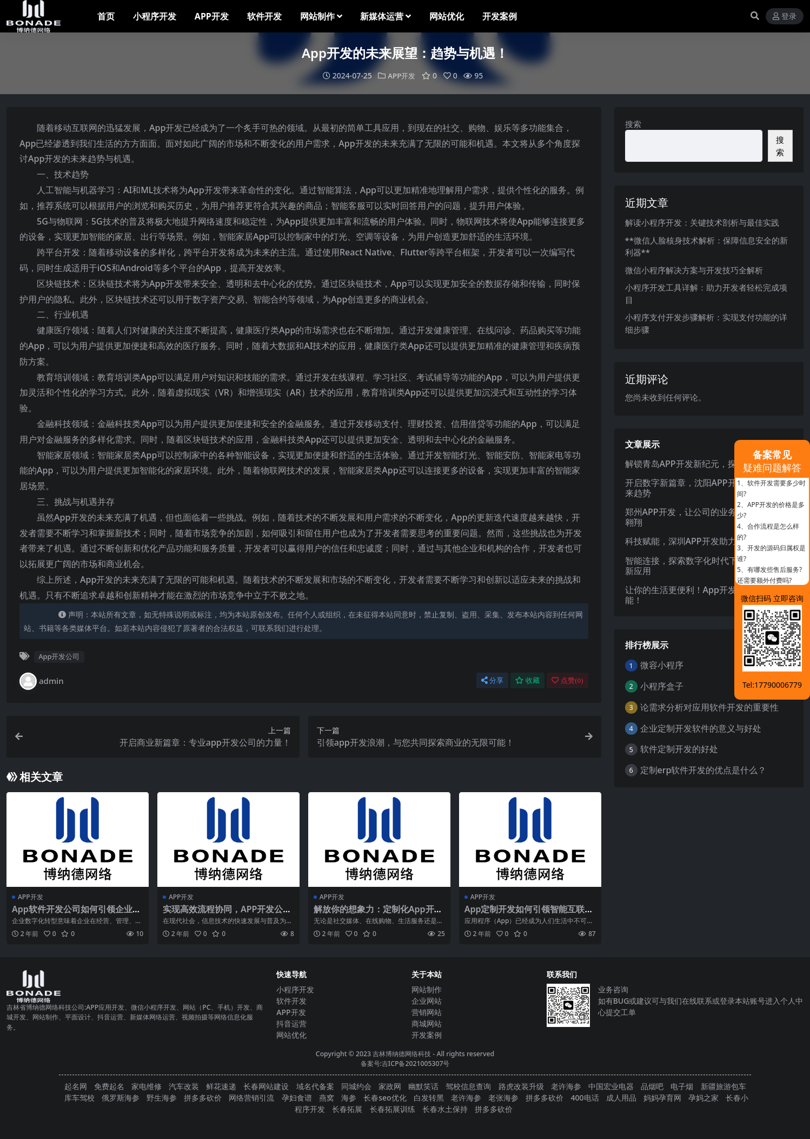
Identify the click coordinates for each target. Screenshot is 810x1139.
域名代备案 (315, 1086)
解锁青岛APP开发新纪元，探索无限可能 (702, 463)
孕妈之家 (703, 1097)
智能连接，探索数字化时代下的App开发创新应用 (706, 566)
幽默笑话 (423, 1086)
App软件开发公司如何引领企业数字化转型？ (76, 914)
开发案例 (426, 1035)
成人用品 (621, 1097)
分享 (492, 680)
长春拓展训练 (392, 1109)
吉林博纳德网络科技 (402, 1053)
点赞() (567, 680)
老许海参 (566, 1086)
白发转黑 (429, 1097)
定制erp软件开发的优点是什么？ (703, 770)
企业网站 (426, 1001)
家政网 (390, 1086)
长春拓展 (347, 1109)
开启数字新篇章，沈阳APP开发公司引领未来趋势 (706, 488)
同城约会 (356, 1086)
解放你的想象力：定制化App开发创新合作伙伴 (378, 914)
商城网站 (426, 1023)
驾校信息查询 (468, 1086)
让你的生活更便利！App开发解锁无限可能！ (702, 595)
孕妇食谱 (297, 1097)
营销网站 (426, 1012)
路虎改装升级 (521, 1086)
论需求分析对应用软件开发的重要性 (709, 707)
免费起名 (109, 1086)
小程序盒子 (661, 686)
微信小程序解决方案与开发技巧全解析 (694, 270)
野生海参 (162, 1097)
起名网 (75, 1086)
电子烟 (681, 1086)
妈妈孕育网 (662, 1097)
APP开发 (401, 75)
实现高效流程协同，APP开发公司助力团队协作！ (227, 914)
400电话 (585, 1097)
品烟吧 (652, 1086)
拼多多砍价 (203, 1097)
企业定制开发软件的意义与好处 (700, 728)
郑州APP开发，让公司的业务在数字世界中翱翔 (706, 517)
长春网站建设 (266, 1086)
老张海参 (503, 1097)
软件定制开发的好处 (679, 749)
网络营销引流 (251, 1097)
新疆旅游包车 (723, 1086)
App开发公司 (58, 656)
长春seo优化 (384, 1097)
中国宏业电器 (611, 1086)
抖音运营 (291, 1023)
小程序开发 (295, 989)
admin (41, 681)
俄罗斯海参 (121, 1097)
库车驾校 (79, 1097)
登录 (784, 16)
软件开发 (291, 1001)
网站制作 (426, 989)
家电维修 (146, 1086)
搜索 (633, 123)
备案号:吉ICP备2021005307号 (405, 1063)
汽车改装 (184, 1086)
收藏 (527, 680)
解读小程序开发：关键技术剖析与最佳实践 (702, 222)
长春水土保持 (445, 1109)
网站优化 (291, 1035)
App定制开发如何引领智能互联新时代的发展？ (529, 914)
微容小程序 (661, 665)
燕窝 (326, 1097)
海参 (348, 1097)
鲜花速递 (221, 1086)
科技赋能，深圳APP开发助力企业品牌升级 (706, 541)
